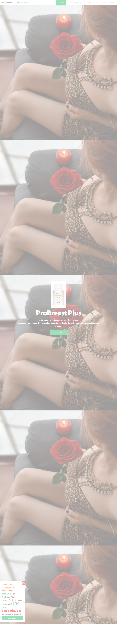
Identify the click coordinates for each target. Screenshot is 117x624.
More (58, 343)
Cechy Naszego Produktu (77, 3)
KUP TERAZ (61, 3)
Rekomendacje (94, 3)
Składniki (112, 3)
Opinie (104, 3)
